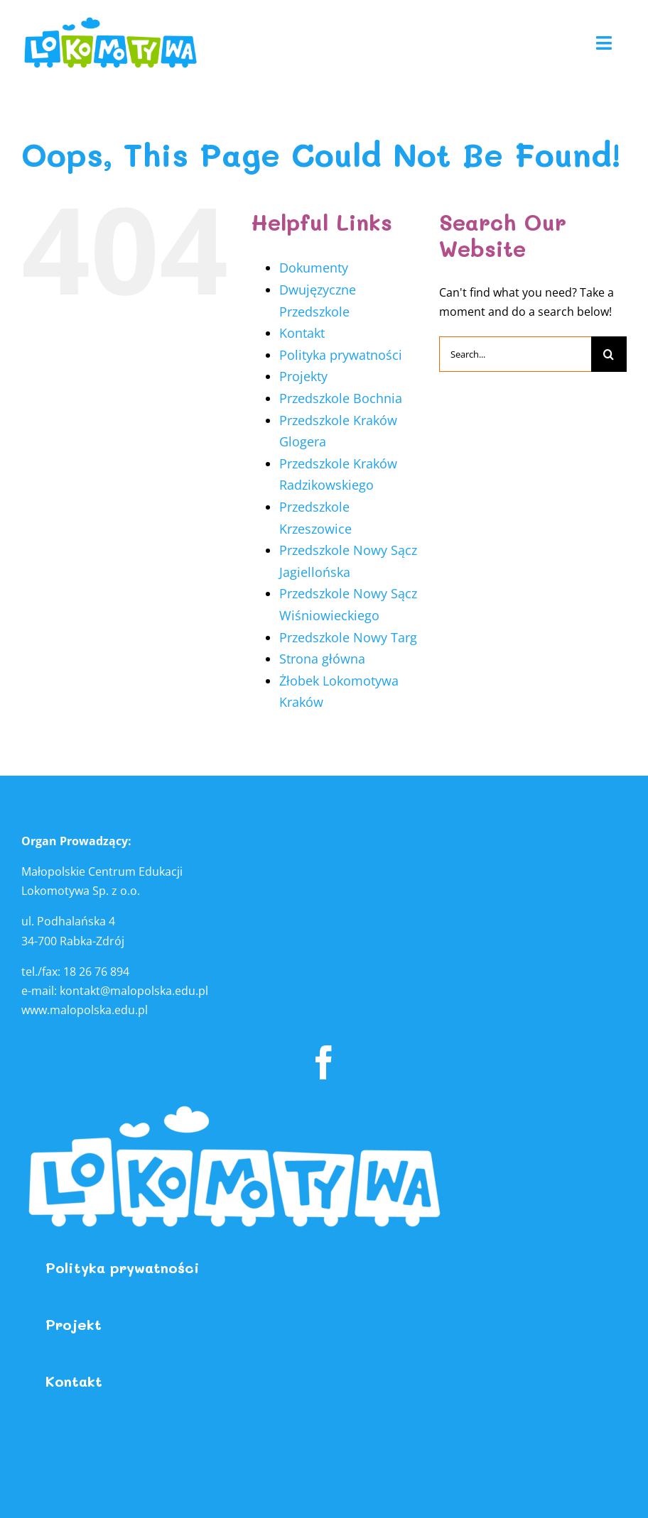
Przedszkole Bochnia (340, 398)
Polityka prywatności (340, 354)
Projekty (303, 376)
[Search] (609, 354)
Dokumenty (313, 267)
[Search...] (515, 354)
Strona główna (322, 658)
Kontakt (302, 332)
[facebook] (324, 1062)
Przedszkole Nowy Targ (348, 637)
